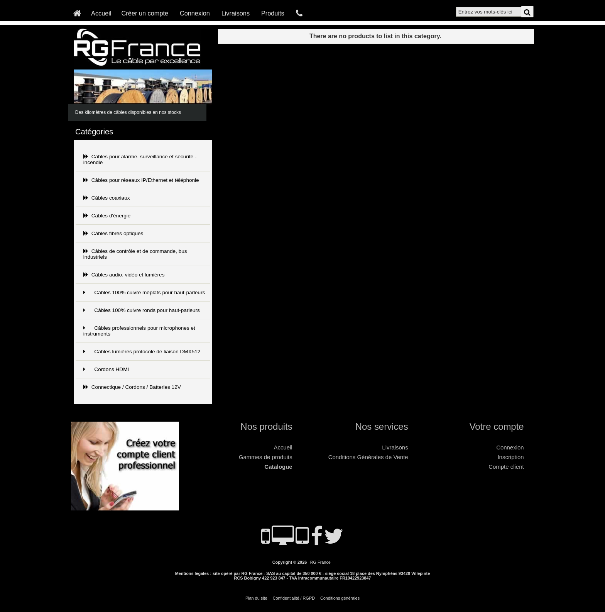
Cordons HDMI (106, 369)
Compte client (506, 466)
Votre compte (497, 426)
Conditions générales (340, 598)
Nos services (381, 426)
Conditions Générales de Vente (368, 457)
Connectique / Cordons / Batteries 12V (132, 387)
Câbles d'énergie (107, 216)
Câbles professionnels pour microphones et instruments (139, 331)
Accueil (101, 13)
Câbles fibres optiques (113, 233)
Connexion (195, 13)
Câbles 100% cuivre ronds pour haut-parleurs (141, 310)
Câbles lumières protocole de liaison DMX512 (142, 351)
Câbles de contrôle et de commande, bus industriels (135, 254)
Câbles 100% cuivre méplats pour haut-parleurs (144, 292)
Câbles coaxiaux (106, 198)
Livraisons (235, 13)
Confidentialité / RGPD (294, 598)
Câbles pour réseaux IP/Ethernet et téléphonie (141, 180)
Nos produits (266, 426)
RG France (320, 562)
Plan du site (256, 598)
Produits (272, 13)
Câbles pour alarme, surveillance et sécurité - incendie (140, 159)
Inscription (510, 457)
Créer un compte (145, 13)
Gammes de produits (265, 457)
